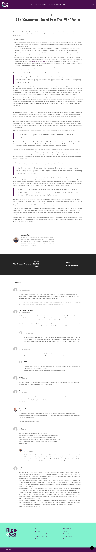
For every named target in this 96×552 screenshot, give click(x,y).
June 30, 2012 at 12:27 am (29, 363)
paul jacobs (22, 348)
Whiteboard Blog (67, 528)
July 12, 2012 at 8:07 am (24, 468)
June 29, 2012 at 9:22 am (24, 349)
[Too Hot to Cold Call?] (72, 264)
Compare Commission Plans (42, 533)
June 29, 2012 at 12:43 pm (24, 378)
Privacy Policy (66, 533)
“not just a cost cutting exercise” (39, 61)
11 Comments (58, 24)
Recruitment (48, 15)
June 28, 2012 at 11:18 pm (24, 290)
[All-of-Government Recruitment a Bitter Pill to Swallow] (24, 264)
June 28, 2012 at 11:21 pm (24, 312)
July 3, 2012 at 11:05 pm (24, 429)
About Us (37, 539)
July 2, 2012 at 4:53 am (24, 410)
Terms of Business (67, 536)
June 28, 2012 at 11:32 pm (29, 333)
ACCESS (65, 531)
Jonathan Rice (38, 24)
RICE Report (38, 531)
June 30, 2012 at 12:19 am (24, 392)
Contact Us (66, 539)
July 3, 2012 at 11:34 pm (28, 451)
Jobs (36, 528)
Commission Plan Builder (41, 536)
